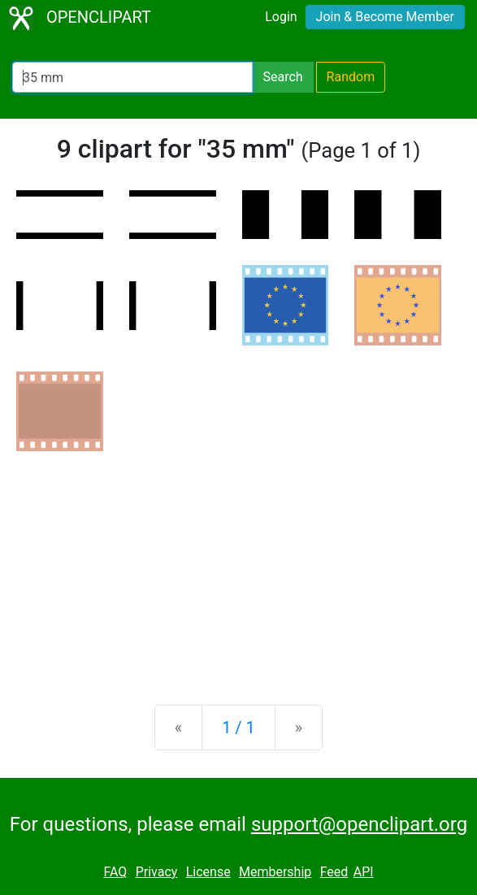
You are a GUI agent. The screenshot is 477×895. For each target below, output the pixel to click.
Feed (334, 872)
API (363, 872)
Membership (275, 872)
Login (281, 16)
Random (351, 77)
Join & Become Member (385, 16)
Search (282, 77)
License (208, 872)
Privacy (157, 872)
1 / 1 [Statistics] (238, 727)
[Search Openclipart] (132, 77)
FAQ (115, 872)
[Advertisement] (238, 565)
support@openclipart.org (359, 824)
